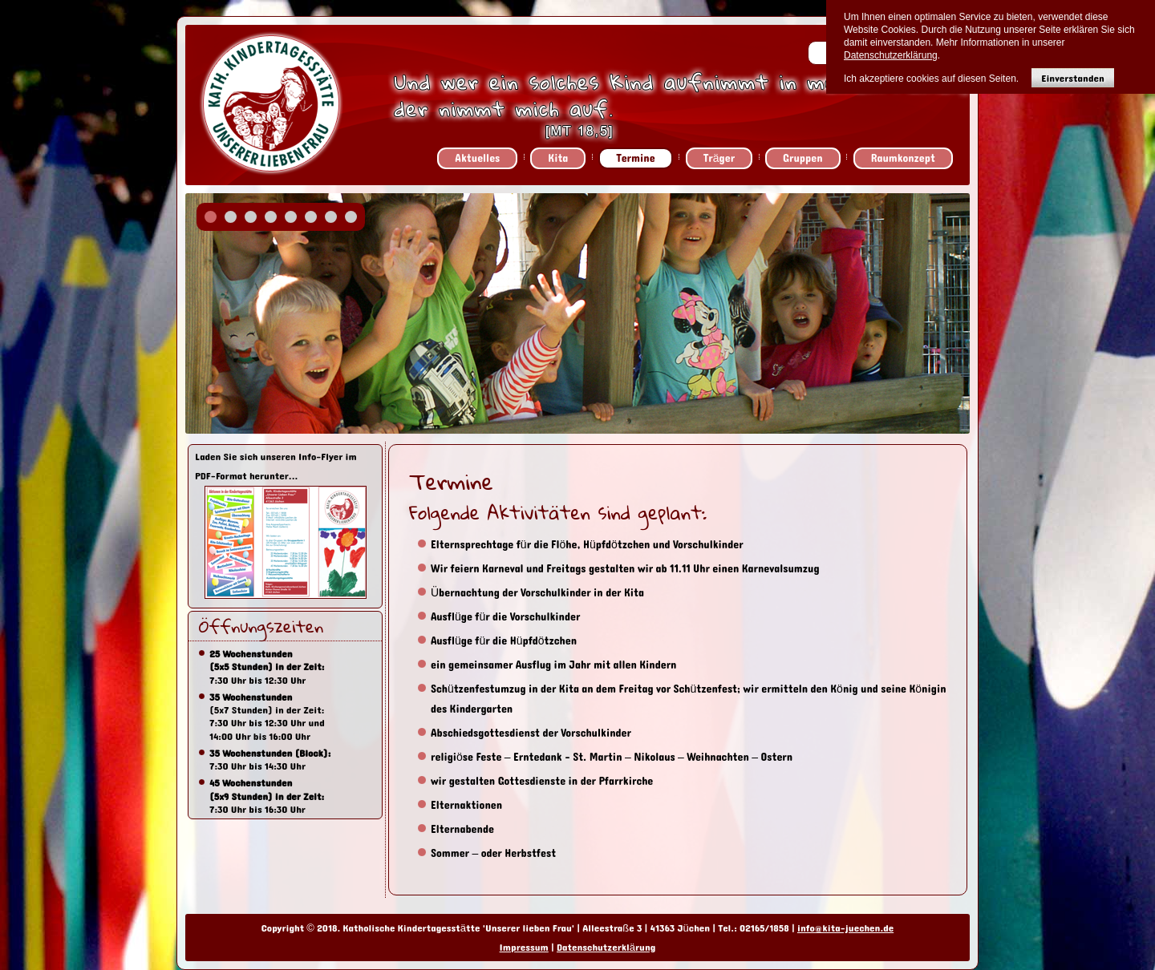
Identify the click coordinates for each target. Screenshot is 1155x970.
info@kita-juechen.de (845, 928)
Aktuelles (477, 158)
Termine (635, 158)
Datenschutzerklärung (606, 947)
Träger (719, 158)
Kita (558, 158)
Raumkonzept (903, 158)
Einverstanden (1072, 78)
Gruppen (803, 158)
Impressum (524, 947)
